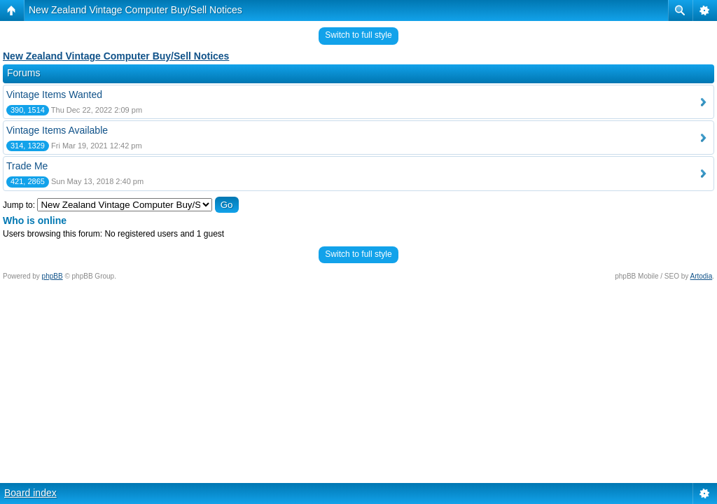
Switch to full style (358, 35)
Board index (30, 492)
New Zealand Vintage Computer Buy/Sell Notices (135, 9)
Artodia (701, 276)
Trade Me (27, 166)
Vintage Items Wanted (54, 94)
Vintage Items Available (57, 130)
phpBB (52, 276)
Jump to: (19, 205)
